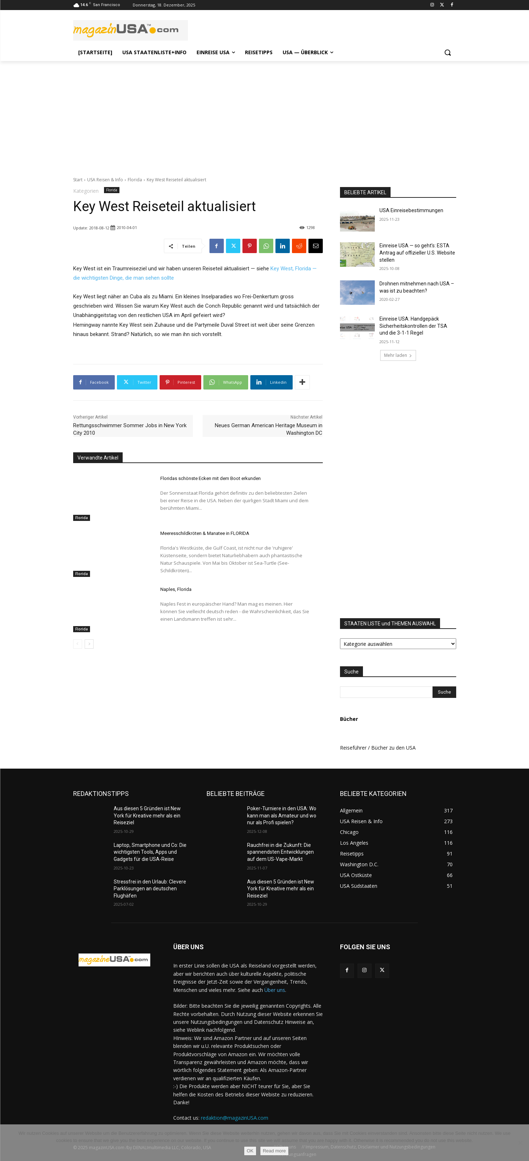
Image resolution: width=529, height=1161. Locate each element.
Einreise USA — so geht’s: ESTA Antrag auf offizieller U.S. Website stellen (417, 252)
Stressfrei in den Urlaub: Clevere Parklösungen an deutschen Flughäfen (150, 889)
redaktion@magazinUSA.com (234, 1117)
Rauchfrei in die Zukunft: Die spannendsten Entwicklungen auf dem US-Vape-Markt (280, 852)
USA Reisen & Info (105, 180)
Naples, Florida (176, 589)
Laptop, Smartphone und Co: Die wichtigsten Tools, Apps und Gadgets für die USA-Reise (150, 852)
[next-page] (89, 644)
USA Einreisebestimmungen (411, 210)
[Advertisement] (264, 115)
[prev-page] (77, 644)
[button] (447, 52)
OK (250, 1150)
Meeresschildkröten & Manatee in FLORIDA (204, 533)
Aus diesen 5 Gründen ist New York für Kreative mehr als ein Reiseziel (147, 815)
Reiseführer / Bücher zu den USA (378, 747)
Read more (274, 1150)
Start (77, 180)
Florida (135, 180)
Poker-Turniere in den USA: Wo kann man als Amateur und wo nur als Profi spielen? (281, 815)
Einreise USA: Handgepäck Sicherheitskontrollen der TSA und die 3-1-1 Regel (413, 326)
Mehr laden (398, 355)
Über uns (274, 990)
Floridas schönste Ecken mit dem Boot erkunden (210, 478)
